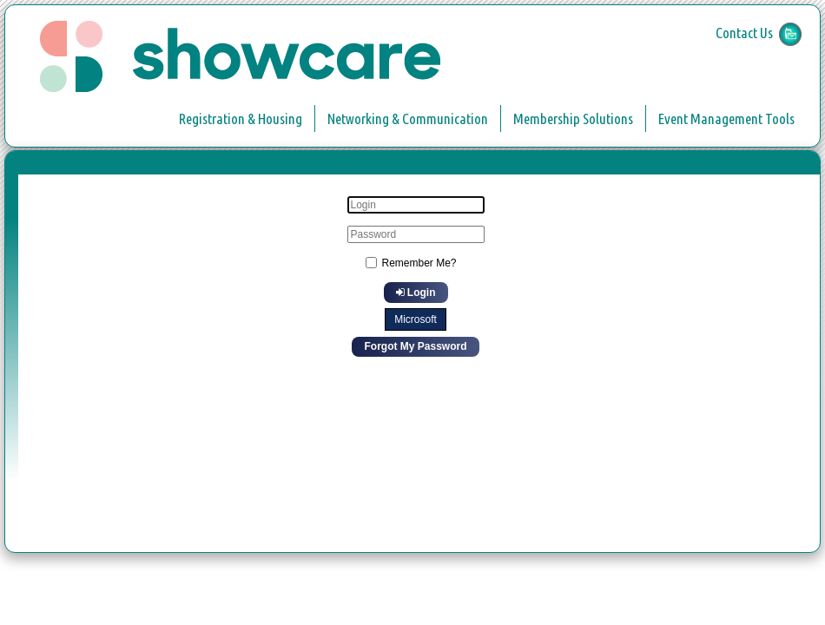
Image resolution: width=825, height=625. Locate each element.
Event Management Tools (726, 118)
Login (416, 292)
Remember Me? (418, 263)
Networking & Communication (407, 118)
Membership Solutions (573, 118)
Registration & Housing (240, 118)
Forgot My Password (415, 346)
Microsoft (415, 319)
